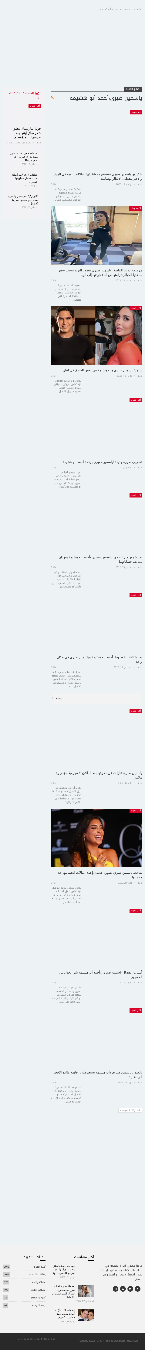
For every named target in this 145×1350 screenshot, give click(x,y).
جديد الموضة (39, 1305)
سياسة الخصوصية (87, 1341)
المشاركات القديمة (130, 1110)
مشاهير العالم (38, 1290)
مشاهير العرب (38, 1282)
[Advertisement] (72, 58)
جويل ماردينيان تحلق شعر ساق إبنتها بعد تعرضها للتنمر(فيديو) (27, 132)
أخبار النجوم (136, 308)
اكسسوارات (136, 208)
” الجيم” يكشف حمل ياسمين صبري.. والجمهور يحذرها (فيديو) (23, 200)
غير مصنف (136, 112)
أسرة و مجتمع (38, 1297)
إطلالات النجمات (37, 1274)
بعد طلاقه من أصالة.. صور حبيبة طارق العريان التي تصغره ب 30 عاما (24, 157)
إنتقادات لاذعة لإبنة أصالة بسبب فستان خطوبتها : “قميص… (25, 178)
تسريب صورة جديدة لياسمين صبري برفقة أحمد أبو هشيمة (102, 462)
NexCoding (49, 1339)
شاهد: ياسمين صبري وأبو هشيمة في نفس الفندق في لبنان (102, 370)
